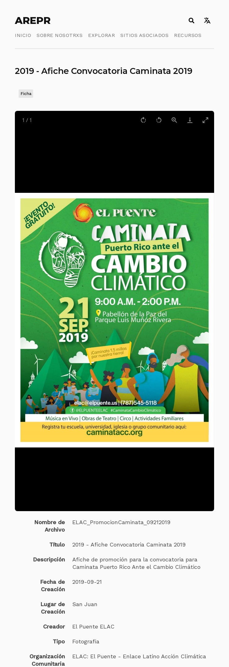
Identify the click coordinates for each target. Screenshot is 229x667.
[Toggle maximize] (205, 120)
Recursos (187, 35)
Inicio (23, 35)
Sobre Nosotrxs (60, 35)
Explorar (101, 35)
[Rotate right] (143, 120)
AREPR (33, 20)
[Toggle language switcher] (207, 20)
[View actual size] (174, 120)
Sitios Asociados (144, 35)
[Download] (190, 120)
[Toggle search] (191, 20)
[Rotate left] (159, 120)
